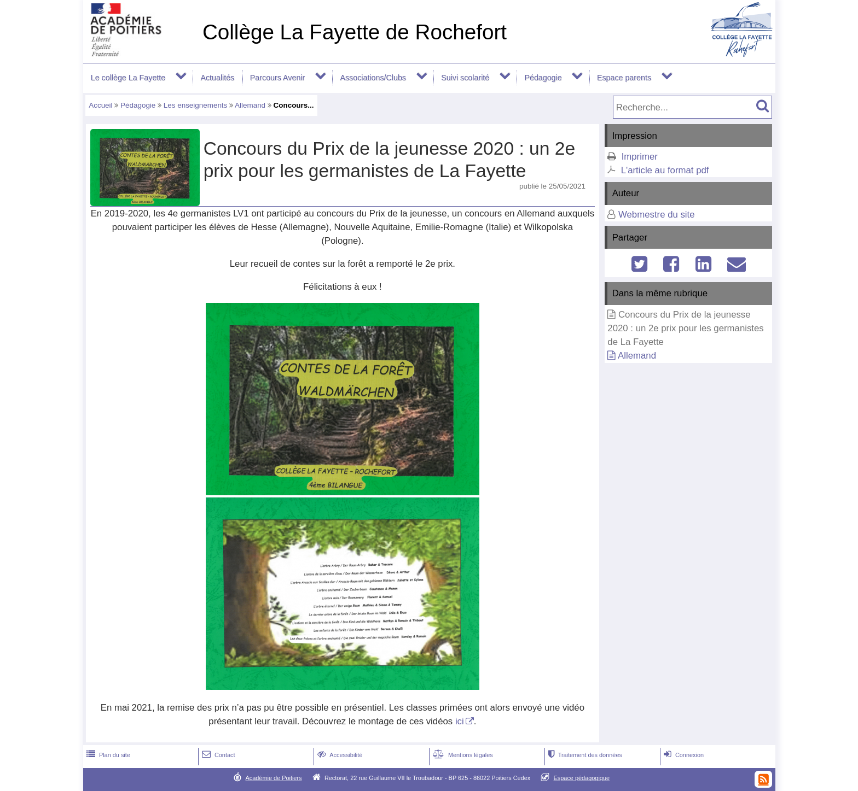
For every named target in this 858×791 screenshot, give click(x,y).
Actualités (217, 77)
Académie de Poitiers (273, 778)
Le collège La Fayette (128, 77)
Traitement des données (584, 755)
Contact (217, 755)
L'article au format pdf (665, 170)
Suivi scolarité (465, 77)
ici (459, 721)
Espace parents (624, 77)
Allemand (250, 105)
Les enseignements (196, 105)
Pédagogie (542, 77)
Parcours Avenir (277, 77)
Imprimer (640, 156)
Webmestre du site (656, 214)
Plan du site (107, 755)
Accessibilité (339, 755)
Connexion (683, 755)
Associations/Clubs (373, 77)
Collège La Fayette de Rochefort (354, 32)
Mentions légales (462, 755)
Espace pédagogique (582, 778)
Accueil (100, 105)
